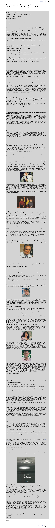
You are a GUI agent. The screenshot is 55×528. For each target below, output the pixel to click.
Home (46, 1)
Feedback (30, 525)
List (45, 525)
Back (36, 525)
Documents (42, 1)
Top (34, 525)
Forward (39, 525)
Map (43, 525)
